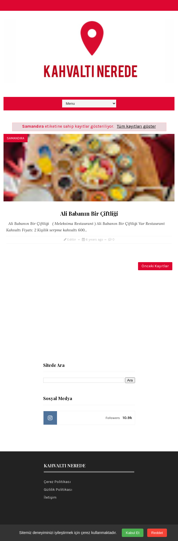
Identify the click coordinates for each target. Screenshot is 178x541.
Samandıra (15, 138)
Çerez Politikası (57, 481)
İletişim (50, 497)
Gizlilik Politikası (58, 489)
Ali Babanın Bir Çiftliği (89, 213)
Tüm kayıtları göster (136, 126)
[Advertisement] (89, 316)
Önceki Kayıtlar (155, 266)
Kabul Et (132, 533)
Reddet (157, 533)
